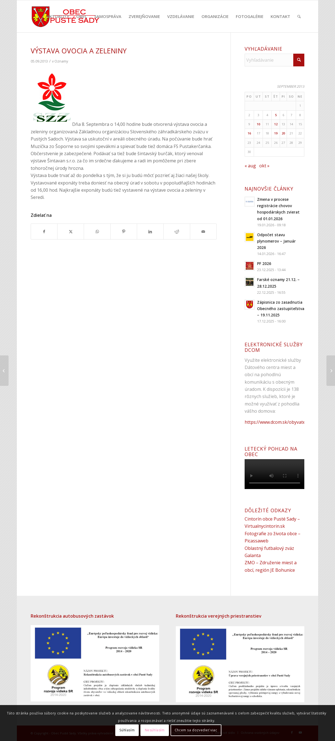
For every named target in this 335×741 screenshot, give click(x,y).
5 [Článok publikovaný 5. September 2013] (276, 115)
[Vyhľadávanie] (299, 16)
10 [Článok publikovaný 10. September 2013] (258, 124)
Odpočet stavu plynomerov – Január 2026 (276, 241)
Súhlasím (127, 730)
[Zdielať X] (70, 231)
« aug (250, 166)
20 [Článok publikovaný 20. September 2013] (283, 133)
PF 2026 (264, 263)
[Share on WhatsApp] (97, 231)
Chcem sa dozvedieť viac (196, 730)
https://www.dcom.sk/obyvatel (276, 422)
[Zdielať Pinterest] (124, 231)
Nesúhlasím (155, 730)
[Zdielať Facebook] (44, 231)
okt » (264, 166)
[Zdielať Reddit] (177, 231)
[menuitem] (58, 16)
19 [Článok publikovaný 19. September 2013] (276, 133)
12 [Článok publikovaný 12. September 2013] (276, 124)
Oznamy (61, 61)
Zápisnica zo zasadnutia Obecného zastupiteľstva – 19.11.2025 (280, 309)
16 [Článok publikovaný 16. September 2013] (249, 133)
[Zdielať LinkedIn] (150, 231)
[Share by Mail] (203, 231)
